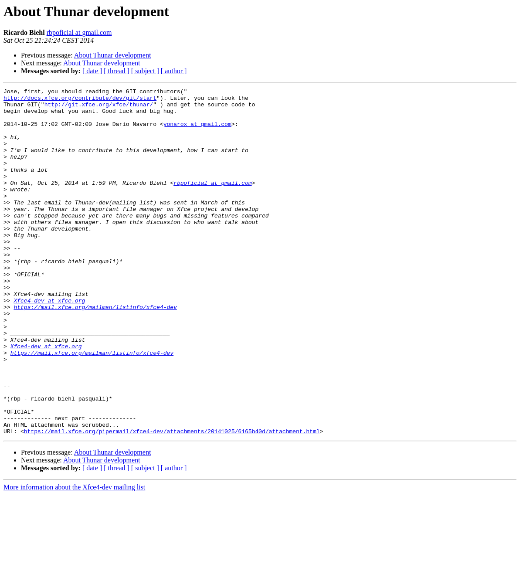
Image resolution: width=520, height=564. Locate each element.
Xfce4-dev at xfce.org (49, 343)
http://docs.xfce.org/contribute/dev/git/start (79, 100)
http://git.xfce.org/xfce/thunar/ (98, 108)
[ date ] (92, 71)
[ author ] (174, 71)
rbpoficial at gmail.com (79, 32)
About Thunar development (112, 55)
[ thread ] (116, 71)
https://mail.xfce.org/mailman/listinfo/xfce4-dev (95, 351)
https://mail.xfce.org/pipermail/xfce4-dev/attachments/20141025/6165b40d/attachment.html (172, 500)
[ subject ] (145, 71)
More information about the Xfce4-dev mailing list (74, 556)
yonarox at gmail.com (197, 132)
